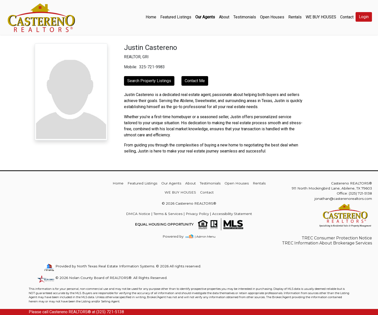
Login (364, 16)
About (224, 17)
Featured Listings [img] (175, 17)
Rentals (295, 17)
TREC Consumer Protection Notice (337, 238)
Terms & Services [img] (167, 214)
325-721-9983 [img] (152, 67)
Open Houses (272, 17)
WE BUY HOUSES (321, 17)
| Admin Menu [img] (205, 236)
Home (151, 17)
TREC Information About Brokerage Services (327, 243)
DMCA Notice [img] (138, 214)
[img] (176, 236)
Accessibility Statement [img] (232, 214)
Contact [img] (347, 17)
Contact (207, 192)
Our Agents (205, 17)
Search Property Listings (149, 80)
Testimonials (244, 17)
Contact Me (195, 80)
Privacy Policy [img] (197, 214)
